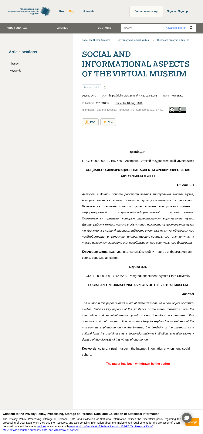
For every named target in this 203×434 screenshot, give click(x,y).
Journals (88, 11)
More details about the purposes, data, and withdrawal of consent (41, 430)
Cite (108, 122)
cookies (41, 426)
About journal (17, 28)
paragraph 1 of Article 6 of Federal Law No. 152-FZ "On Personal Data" (111, 426)
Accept (192, 422)
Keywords (15, 70)
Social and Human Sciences (96, 40)
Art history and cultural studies (133, 40)
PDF (90, 122)
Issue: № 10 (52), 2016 (128, 103)
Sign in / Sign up (177, 11)
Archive (62, 28)
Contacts (104, 28)
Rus (61, 11)
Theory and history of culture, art (173, 40)
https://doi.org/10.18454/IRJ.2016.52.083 (133, 95)
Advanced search (176, 27)
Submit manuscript (146, 11)
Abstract (14, 63)
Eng (71, 11)
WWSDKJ (177, 95)
